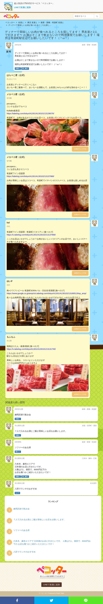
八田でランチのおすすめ (24, 552)
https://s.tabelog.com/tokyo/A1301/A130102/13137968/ (31, 235)
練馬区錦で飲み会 (21, 509)
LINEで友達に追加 (22, 7)
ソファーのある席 (21, 530)
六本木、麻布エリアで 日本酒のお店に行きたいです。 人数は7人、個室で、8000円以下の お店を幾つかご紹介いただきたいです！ (52, 542)
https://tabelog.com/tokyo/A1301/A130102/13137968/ (30, 176)
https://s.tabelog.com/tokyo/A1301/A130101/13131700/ (31, 349)
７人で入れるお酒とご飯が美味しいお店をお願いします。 (39, 519)
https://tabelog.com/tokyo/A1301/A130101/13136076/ (30, 113)
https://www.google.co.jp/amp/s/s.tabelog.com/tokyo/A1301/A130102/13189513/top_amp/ (46, 293)
